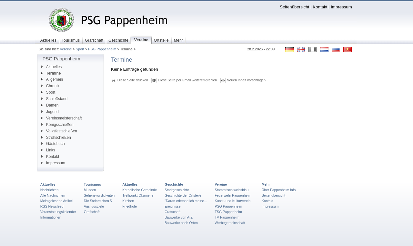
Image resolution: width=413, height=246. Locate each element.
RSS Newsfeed (52, 206)
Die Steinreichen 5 (98, 201)
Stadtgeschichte (177, 190)
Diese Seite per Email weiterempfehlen (187, 80)
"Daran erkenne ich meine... (186, 201)
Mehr (266, 184)
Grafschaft (92, 212)
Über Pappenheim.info (279, 190)
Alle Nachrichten (52, 195)
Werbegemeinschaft (230, 223)
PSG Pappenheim (102, 49)
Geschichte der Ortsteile (183, 195)
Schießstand (54, 99)
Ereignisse (173, 206)
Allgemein (52, 79)
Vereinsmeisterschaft (61, 118)
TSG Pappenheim (228, 212)
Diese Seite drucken (132, 80)
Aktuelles (51, 67)
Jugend (50, 111)
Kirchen (128, 201)
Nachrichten (49, 190)
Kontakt (320, 7)
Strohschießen (56, 137)
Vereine (66, 49)
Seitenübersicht (294, 7)
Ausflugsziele (94, 206)
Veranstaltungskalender (58, 212)
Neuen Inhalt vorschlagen (246, 80)
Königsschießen (57, 124)
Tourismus (92, 184)
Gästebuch (53, 143)
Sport (80, 49)
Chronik (50, 86)
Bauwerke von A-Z (179, 217)
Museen (90, 190)
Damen (49, 105)
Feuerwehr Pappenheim (233, 195)
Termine (51, 73)
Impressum (341, 7)
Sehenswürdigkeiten (99, 195)
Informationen (50, 217)
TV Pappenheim (227, 217)
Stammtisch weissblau (231, 190)
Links (48, 150)
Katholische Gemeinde (139, 190)
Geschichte (174, 184)
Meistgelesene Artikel (56, 201)
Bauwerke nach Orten (181, 223)
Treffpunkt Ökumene (137, 195)
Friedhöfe (129, 206)
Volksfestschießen (59, 131)
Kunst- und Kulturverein (232, 201)
